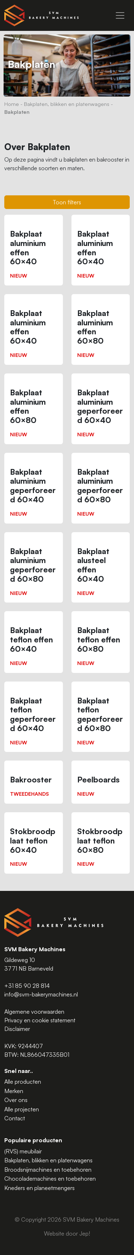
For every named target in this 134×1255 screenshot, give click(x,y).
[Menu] (120, 15)
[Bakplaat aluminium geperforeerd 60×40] (100, 408)
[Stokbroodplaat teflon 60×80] (100, 843)
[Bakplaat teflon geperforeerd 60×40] (33, 717)
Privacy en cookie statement (39, 1020)
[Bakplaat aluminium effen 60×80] (100, 329)
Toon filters (67, 202)
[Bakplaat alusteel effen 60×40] (100, 567)
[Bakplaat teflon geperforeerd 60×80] (100, 717)
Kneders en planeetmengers (39, 1187)
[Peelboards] (100, 782)
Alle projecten (21, 1109)
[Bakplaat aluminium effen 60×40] (33, 250)
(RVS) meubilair (23, 1151)
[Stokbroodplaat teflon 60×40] (33, 843)
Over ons (16, 1099)
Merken (13, 1090)
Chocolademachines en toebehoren (50, 1178)
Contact (14, 1118)
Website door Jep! (67, 1233)
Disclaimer (17, 1028)
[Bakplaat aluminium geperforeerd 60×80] (100, 488)
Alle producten (22, 1081)
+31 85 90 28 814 (27, 985)
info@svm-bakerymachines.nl (41, 994)
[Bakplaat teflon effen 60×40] (33, 642)
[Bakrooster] (33, 782)
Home (11, 104)
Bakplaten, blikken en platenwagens (66, 104)
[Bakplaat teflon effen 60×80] (100, 642)
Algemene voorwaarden (34, 1011)
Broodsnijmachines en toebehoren (47, 1169)
